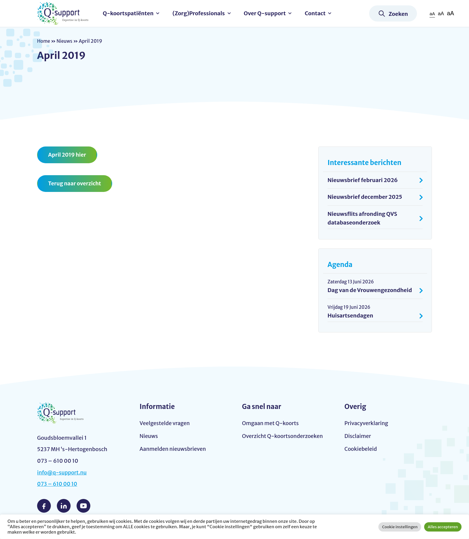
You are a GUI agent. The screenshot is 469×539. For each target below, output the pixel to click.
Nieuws (65, 41)
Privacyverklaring (367, 423)
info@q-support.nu (62, 472)
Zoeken (398, 13)
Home (44, 41)
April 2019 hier (67, 154)
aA (431, 13)
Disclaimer (358, 436)
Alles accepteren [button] (443, 526)
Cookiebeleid (361, 449)
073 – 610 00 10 (57, 484)
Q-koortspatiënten (129, 13)
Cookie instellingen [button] (400, 526)
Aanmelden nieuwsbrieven (174, 449)
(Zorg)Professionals (200, 13)
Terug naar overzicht (75, 183)
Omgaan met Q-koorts (271, 423)
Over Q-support (266, 13)
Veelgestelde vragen (165, 423)
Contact (316, 13)
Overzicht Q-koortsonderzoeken (283, 436)
